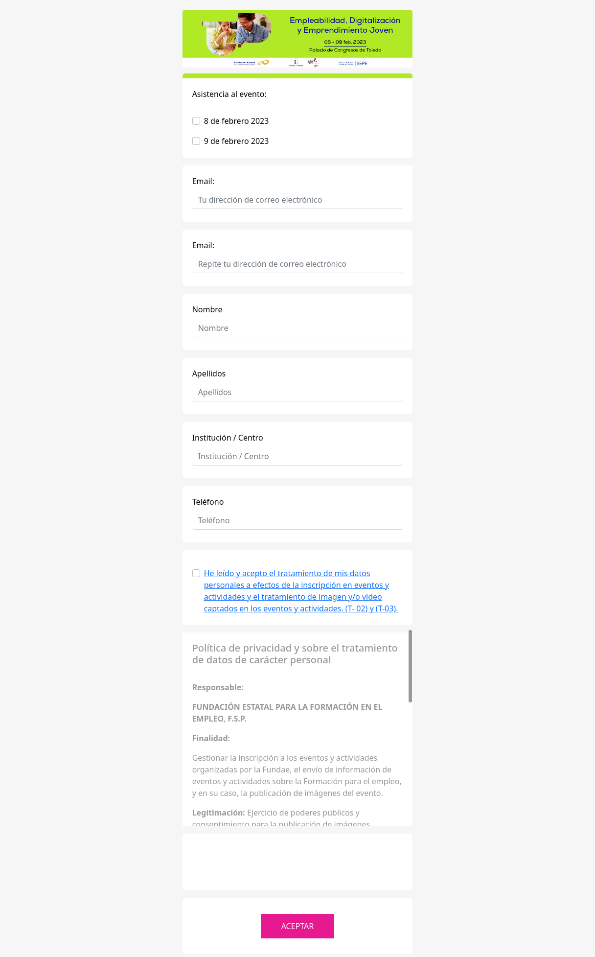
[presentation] (297, 862)
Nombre (207, 309)
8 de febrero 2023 (236, 121)
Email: (203, 181)
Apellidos (209, 373)
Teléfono (208, 501)
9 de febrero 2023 (236, 141)
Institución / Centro (227, 437)
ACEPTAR (297, 926)
